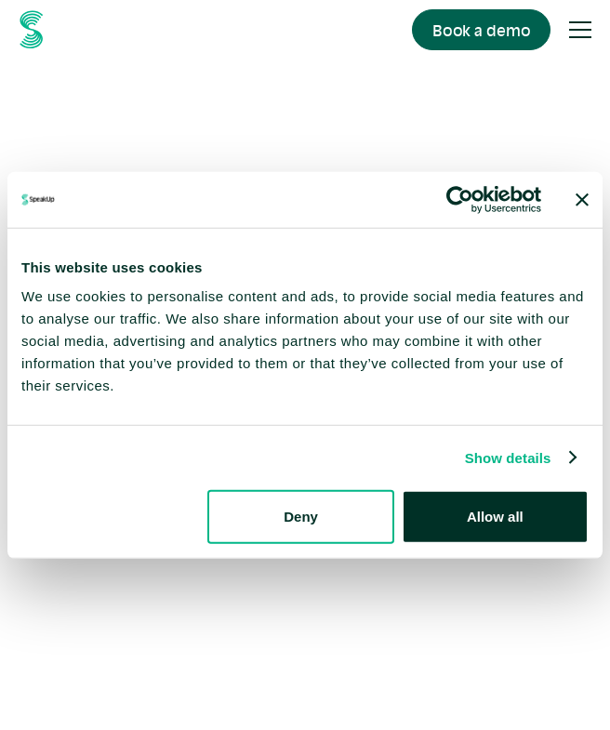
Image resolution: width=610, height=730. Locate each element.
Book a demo (481, 30)
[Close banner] (582, 199)
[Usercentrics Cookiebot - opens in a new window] (459, 199)
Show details (508, 457)
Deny (301, 516)
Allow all (495, 516)
